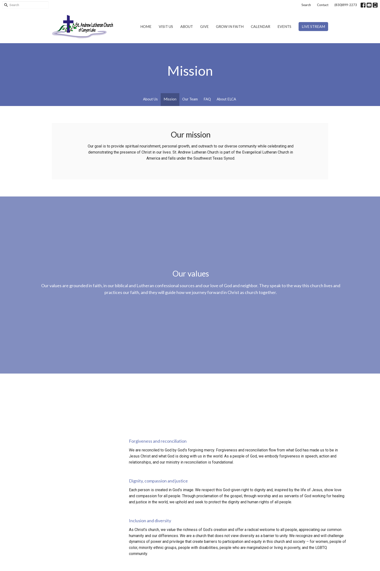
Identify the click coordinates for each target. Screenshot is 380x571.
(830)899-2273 (345, 5)
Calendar (260, 26)
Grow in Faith (230, 26)
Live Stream (313, 26)
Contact (322, 5)
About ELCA (226, 99)
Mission (170, 99)
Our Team (190, 99)
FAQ (207, 99)
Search (306, 5)
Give (204, 26)
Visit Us (166, 26)
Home (145, 26)
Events (284, 26)
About (186, 26)
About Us (150, 99)
